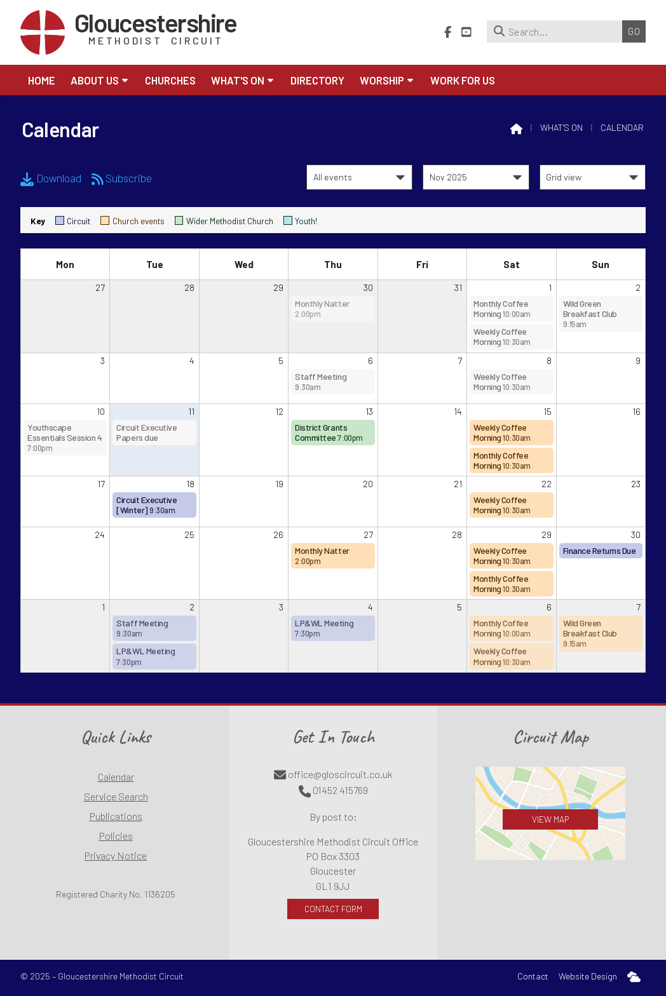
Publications (116, 816)
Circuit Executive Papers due (146, 432)
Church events (132, 220)
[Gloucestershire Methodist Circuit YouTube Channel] (466, 30)
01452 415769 (340, 790)
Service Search (116, 796)
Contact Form (333, 908)
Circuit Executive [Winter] (146, 504)
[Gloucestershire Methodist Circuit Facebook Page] (447, 30)
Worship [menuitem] (382, 80)
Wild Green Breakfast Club (590, 313)
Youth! (300, 220)
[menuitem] (634, 977)
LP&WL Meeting (145, 655)
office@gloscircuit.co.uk (340, 774)
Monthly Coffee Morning (502, 308)
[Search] (557, 31)
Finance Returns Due (599, 550)
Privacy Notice (116, 855)
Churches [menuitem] (170, 80)
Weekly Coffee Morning (502, 336)
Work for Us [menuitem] (462, 80)
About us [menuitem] (95, 80)
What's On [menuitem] (237, 80)
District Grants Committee (328, 432)
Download (50, 178)
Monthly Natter (322, 308)
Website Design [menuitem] (588, 976)
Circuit (72, 220)
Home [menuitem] (41, 80)
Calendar (116, 777)
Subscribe (122, 178)
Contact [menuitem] (532, 976)
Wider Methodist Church (224, 220)
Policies (116, 836)
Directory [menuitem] (317, 80)
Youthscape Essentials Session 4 (64, 437)
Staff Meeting (320, 381)
